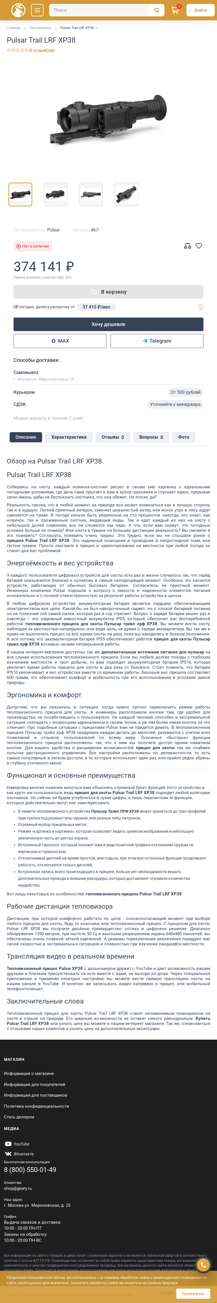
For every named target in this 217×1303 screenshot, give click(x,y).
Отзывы (113, 437)
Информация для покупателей (34, 1084)
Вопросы (151, 437)
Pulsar (53, 230)
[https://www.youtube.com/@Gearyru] (16, 1144)
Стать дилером (19, 1117)
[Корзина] (175, 10)
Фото (183, 437)
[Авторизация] (200, 10)
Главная (13, 28)
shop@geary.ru (18, 1188)
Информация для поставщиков (35, 1095)
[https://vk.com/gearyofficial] (19, 1154)
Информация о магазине (29, 1073)
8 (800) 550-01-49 (30, 1170)
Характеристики (68, 437)
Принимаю (193, 1293)
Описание (26, 437)
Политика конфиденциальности (36, 1106)
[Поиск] (106, 10)
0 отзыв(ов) (42, 50)
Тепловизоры (40, 28)
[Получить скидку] (203, 1264)
